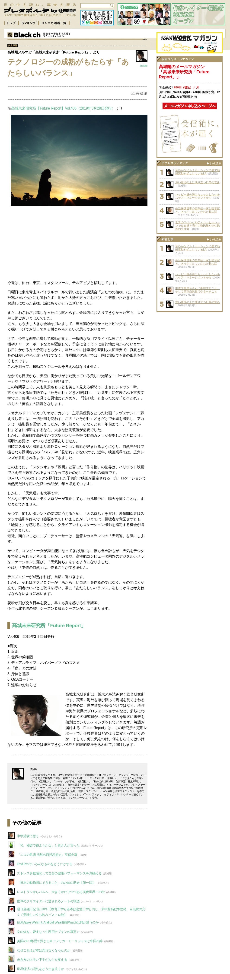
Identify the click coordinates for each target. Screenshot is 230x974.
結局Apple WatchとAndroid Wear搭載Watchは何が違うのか (58, 922)
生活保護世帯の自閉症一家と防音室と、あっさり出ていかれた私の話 (197, 210)
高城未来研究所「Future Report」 (49, 625)
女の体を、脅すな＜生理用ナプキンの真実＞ (48, 932)
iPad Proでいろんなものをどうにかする (44, 864)
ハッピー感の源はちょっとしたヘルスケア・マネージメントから (197, 196)
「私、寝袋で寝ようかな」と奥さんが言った (48, 845)
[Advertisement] (77, 243)
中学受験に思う (28, 836)
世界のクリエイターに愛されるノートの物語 (48, 901)
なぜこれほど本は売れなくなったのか (43, 950)
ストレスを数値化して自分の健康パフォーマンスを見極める (59, 873)
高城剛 (143, 65)
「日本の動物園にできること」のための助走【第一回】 (56, 882)
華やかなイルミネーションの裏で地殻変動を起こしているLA (197, 172)
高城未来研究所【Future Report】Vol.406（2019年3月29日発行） (63, 108)
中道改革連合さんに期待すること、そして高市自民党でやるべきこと (197, 290)
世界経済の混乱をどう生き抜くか (40, 969)
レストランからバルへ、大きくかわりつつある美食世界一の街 (61, 892)
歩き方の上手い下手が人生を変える (42, 959)
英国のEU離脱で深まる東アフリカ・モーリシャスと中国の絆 (60, 941)
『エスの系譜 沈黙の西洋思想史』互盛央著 (47, 855)
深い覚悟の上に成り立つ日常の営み (197, 182)
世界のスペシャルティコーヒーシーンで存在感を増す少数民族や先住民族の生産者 (197, 226)
